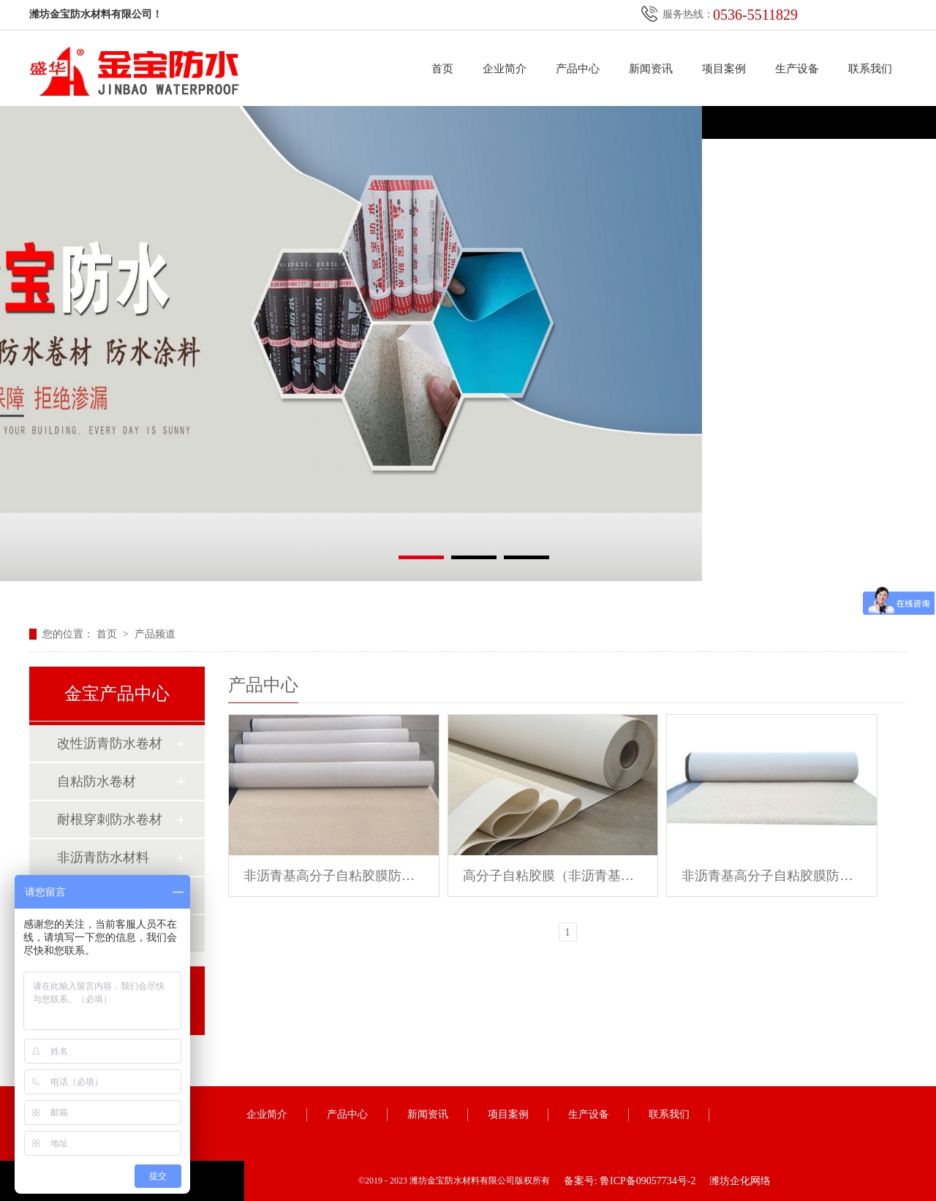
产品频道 (155, 634)
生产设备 (797, 69)
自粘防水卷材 (96, 781)
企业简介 (504, 69)
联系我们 (870, 69)
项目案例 (724, 69)
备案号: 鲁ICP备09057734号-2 (630, 1180)
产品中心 (578, 69)
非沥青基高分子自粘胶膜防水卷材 (334, 875)
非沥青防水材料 (103, 857)
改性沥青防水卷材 (109, 743)
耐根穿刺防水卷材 (109, 819)
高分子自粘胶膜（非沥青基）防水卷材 (553, 875)
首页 (442, 69)
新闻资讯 (651, 69)
